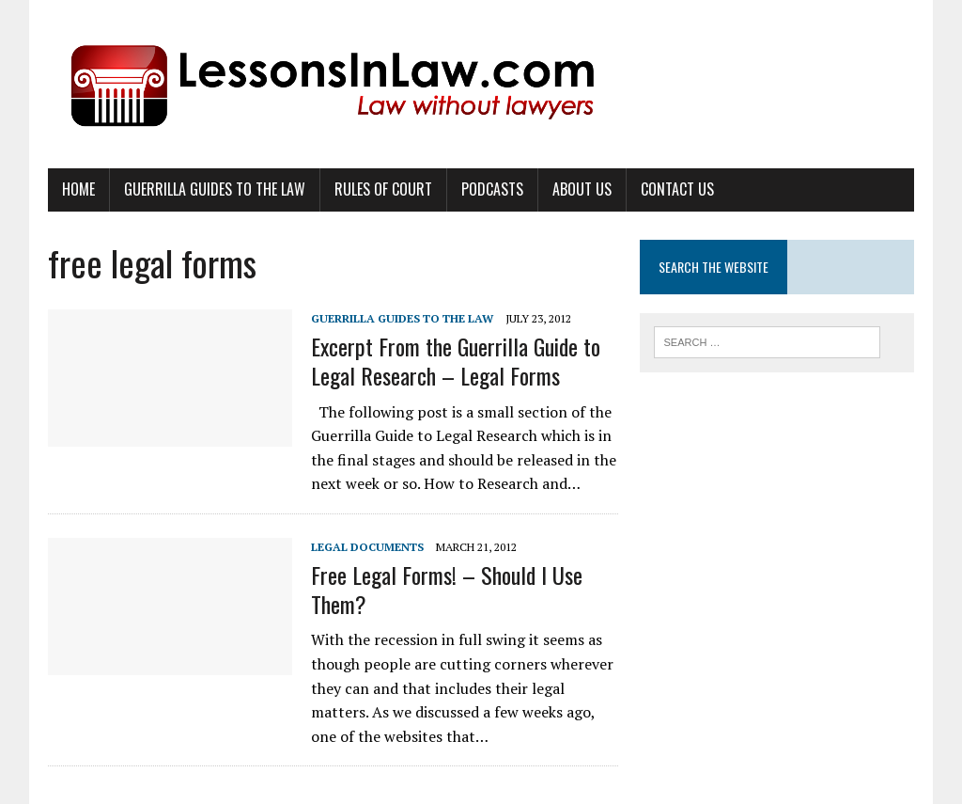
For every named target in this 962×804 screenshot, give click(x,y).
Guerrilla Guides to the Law (214, 189)
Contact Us (677, 189)
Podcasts (492, 189)
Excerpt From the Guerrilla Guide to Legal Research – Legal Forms (455, 360)
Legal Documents (367, 547)
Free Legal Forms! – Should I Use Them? (446, 589)
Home (78, 189)
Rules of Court (383, 189)
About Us (582, 189)
